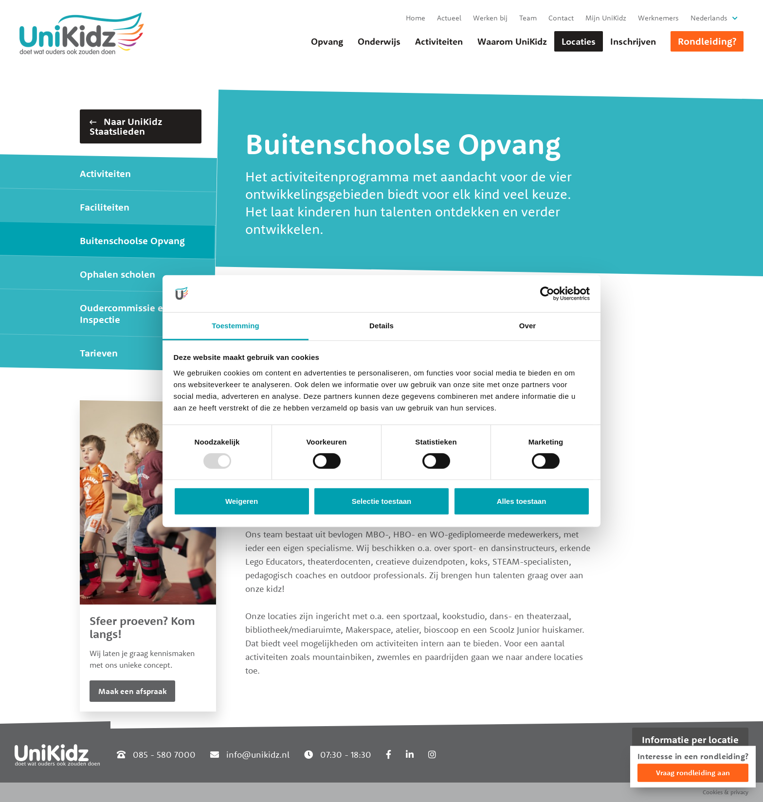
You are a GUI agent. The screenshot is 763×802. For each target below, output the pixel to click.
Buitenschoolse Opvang (132, 240)
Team (528, 17)
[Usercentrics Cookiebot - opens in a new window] (547, 293)
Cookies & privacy (725, 792)
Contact (561, 17)
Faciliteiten (104, 207)
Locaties (579, 41)
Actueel (449, 17)
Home (415, 17)
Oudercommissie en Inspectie (124, 313)
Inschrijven (633, 41)
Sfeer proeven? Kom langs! (142, 627)
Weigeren (241, 501)
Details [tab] (381, 325)
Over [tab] (527, 325)
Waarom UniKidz (512, 41)
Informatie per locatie (690, 739)
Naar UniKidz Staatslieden (126, 126)
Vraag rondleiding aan (693, 772)
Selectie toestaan (382, 501)
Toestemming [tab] (235, 325)
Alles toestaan (521, 501)
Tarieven (99, 353)
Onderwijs (379, 41)
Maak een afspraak (132, 691)
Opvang (327, 41)
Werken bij (490, 17)
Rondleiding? (707, 41)
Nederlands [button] (708, 17)
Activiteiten (439, 41)
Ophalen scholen (117, 274)
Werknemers (658, 17)
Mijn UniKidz (605, 17)
